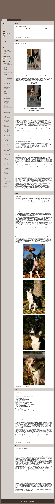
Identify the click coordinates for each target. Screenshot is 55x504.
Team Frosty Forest (7, 98)
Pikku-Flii (5, 186)
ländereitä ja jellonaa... (7, 87)
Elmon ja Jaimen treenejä (8, 78)
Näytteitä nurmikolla (6, 179)
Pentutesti (5, 172)
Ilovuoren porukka (7, 63)
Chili (9, 20)
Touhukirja (5, 125)
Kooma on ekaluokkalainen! (21, 448)
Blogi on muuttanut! (6, 130)
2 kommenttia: (27, 386)
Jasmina (8, 33)
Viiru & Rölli (5, 158)
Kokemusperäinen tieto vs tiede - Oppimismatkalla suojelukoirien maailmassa (7, 80)
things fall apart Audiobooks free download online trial (7, 65)
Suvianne (5, 165)
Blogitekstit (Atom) (20, 497)
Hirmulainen (6, 188)
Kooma (13, 20)
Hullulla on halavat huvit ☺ (7, 117)
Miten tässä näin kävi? (7, 138)
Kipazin (5, 178)
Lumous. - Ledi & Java (7, 146)
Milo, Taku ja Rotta (7, 135)
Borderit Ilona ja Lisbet (7, 181)
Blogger (33, 501)
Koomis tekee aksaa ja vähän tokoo (23, 118)
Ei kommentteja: (27, 37)
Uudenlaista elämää (6, 99)
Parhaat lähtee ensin (20, 44)
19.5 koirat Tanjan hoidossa (7, 169)
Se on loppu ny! (6, 139)
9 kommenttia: (27, 111)
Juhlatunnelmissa (6, 120)
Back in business (6, 162)
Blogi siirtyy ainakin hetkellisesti (6, 127)
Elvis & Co (5, 171)
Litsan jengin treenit (7, 168)
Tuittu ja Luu (6, 67)
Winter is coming (6, 109)
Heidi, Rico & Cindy (7, 129)
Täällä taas (5, 105)
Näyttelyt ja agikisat (6, 92)
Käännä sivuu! (6, 102)
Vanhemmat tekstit (48, 495)
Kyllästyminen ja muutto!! (7, 136)
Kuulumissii (5, 95)
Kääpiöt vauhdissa (7, 154)
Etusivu (4, 20)
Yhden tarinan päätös (20, 26)
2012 (4, 49)
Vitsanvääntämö (6, 101)
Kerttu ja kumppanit (7, 119)
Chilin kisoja (18, 155)
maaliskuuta (6, 50)
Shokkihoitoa (6, 189)
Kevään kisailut (6, 159)
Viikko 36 (5, 68)
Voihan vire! (18, 196)
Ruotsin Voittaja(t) (6, 88)
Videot (18, 20)
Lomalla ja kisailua (19, 393)
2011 (4, 53)
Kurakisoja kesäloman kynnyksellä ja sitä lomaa (7, 155)
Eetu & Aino (5, 183)
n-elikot (5, 116)
